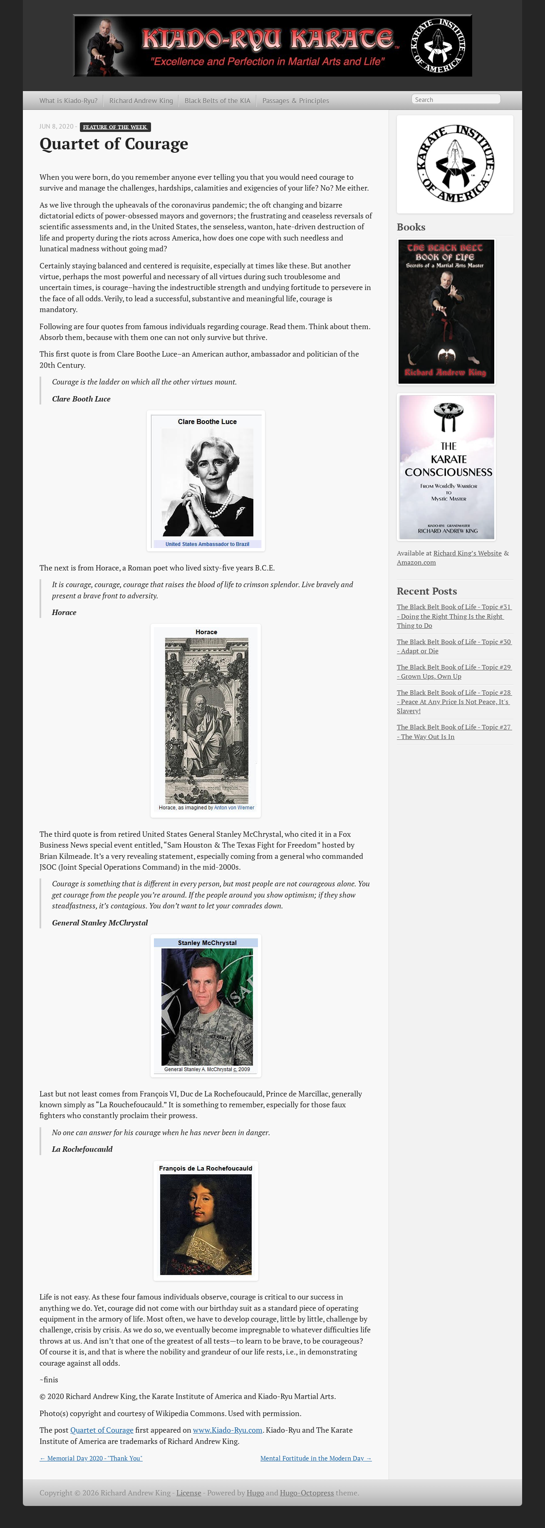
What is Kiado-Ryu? (68, 100)
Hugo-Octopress (307, 1493)
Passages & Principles (296, 100)
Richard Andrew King (141, 100)
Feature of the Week (115, 126)
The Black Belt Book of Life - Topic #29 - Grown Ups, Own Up (454, 672)
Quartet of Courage (102, 1430)
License (188, 1493)
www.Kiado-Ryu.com (228, 1430)
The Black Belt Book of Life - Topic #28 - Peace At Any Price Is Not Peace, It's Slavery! (454, 701)
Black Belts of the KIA (217, 100)
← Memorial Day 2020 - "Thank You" (91, 1458)
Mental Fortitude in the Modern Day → (316, 1458)
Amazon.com (416, 562)
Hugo (255, 1493)
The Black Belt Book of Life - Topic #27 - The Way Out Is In (454, 732)
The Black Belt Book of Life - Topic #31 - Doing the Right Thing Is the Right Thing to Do (454, 616)
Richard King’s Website (468, 553)
